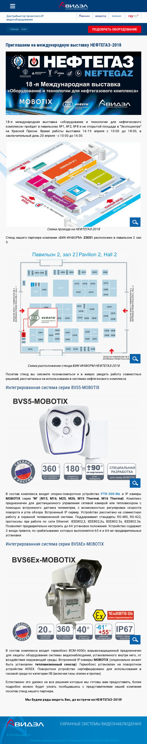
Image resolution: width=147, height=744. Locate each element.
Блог (24, 29)
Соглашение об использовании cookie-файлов (93, 740)
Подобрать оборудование (114, 29)
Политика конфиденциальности (47, 740)
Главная (14, 29)
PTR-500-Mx (110, 494)
